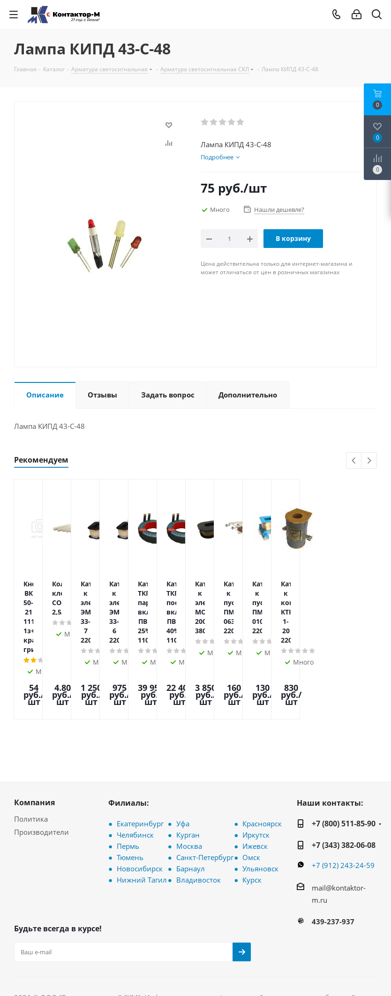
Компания (34, 741)
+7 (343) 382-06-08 (344, 784)
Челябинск (135, 774)
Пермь (128, 785)
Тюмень (130, 796)
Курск (252, 819)
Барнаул (190, 807)
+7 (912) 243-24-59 (343, 804)
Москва (189, 785)
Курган (188, 774)
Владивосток (198, 819)
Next (369, 461)
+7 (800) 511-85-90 (344, 762)
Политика (31, 758)
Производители (41, 771)
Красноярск (262, 762)
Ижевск (255, 785)
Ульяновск (260, 807)
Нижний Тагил (142, 819)
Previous (354, 461)
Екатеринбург (140, 762)
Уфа (182, 762)
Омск (251, 796)
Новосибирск (140, 807)
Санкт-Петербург (204, 796)
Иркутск (256, 774)
